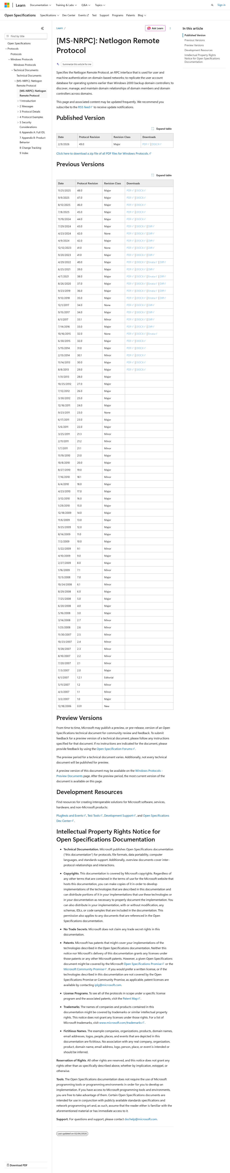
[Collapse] (42, 28)
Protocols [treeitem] (16, 54)
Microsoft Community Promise (84, 969)
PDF (144, 144)
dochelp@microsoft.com (141, 1119)
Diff (150, 226)
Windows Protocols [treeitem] (25, 65)
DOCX (155, 144)
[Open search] (212, 5)
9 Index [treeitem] (24, 153)
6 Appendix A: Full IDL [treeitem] (32, 132)
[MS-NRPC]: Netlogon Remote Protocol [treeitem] (33, 93)
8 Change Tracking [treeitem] (30, 147)
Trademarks (156, 1161)
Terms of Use (137, 1161)
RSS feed (84, 107)
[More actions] (170, 28)
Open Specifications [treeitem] (19, 43)
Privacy (82, 1161)
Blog (51, 1161)
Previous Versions (195, 40)
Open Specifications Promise (143, 964)
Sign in (221, 5)
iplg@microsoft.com (108, 985)
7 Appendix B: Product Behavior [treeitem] (32, 140)
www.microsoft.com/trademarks (120, 1022)
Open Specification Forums (114, 749)
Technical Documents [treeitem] (29, 75)
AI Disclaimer (12, 1161)
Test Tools (94, 815)
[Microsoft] (7, 5)
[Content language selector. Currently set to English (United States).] (22, 1153)
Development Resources (198, 50)
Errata (151, 262)
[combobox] (26, 36)
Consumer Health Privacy (108, 1161)
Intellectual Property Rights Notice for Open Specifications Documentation (202, 58)
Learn (59, 28)
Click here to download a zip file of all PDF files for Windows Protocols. (102, 153)
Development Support (118, 815)
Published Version (195, 35)
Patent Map (130, 998)
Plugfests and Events (69, 815)
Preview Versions (194, 45)
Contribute (67, 1161)
